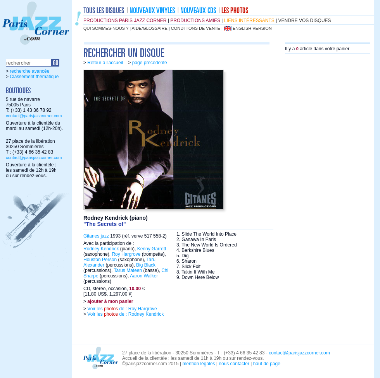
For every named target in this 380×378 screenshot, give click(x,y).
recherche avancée (29, 71)
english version (252, 28)
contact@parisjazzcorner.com (34, 115)
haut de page (266, 363)
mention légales (198, 363)
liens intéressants (249, 20)
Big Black (145, 265)
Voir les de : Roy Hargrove (121, 308)
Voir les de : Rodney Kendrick (125, 314)
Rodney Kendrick (101, 248)
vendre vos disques (304, 20)
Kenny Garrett (151, 248)
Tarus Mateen (128, 270)
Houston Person (100, 259)
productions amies (195, 20)
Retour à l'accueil (105, 62)
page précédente (149, 62)
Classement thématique (34, 76)
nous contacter (234, 363)
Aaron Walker (144, 276)
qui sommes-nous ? (105, 28)
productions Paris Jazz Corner (124, 20)
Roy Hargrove (126, 254)
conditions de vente (195, 28)
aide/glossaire (150, 28)
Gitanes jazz (96, 236)
